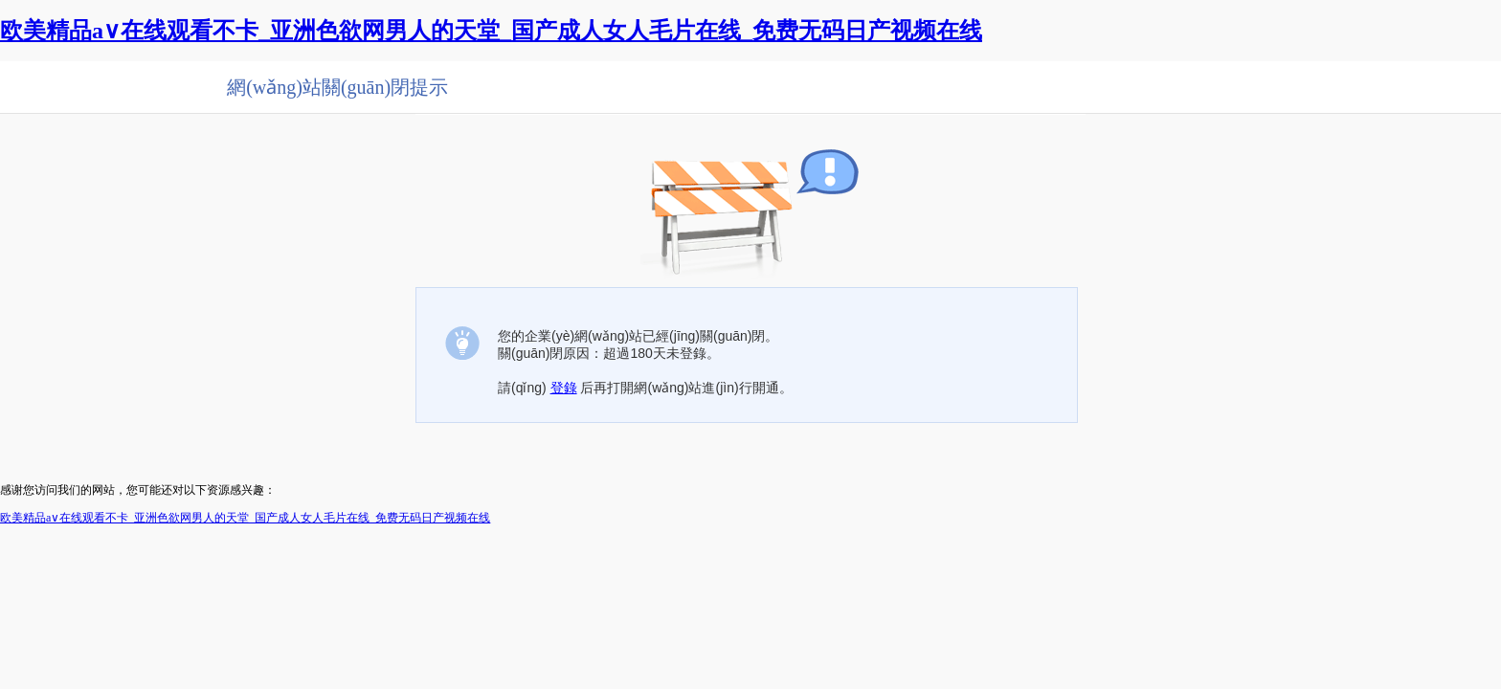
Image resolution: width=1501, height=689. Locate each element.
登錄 (563, 387)
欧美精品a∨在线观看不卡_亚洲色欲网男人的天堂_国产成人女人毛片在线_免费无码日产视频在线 (491, 30)
